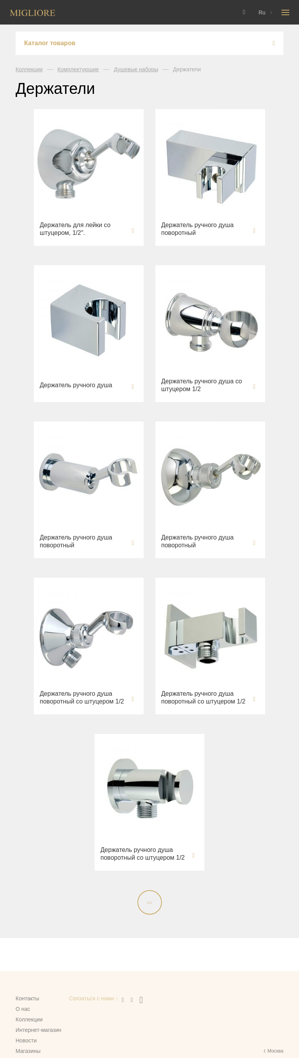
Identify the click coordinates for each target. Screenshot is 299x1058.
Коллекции (29, 69)
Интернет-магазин (39, 1030)
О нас (23, 1009)
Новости (26, 1040)
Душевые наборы (136, 69)
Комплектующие (78, 69)
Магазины (28, 1051)
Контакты (27, 998)
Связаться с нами (91, 998)
